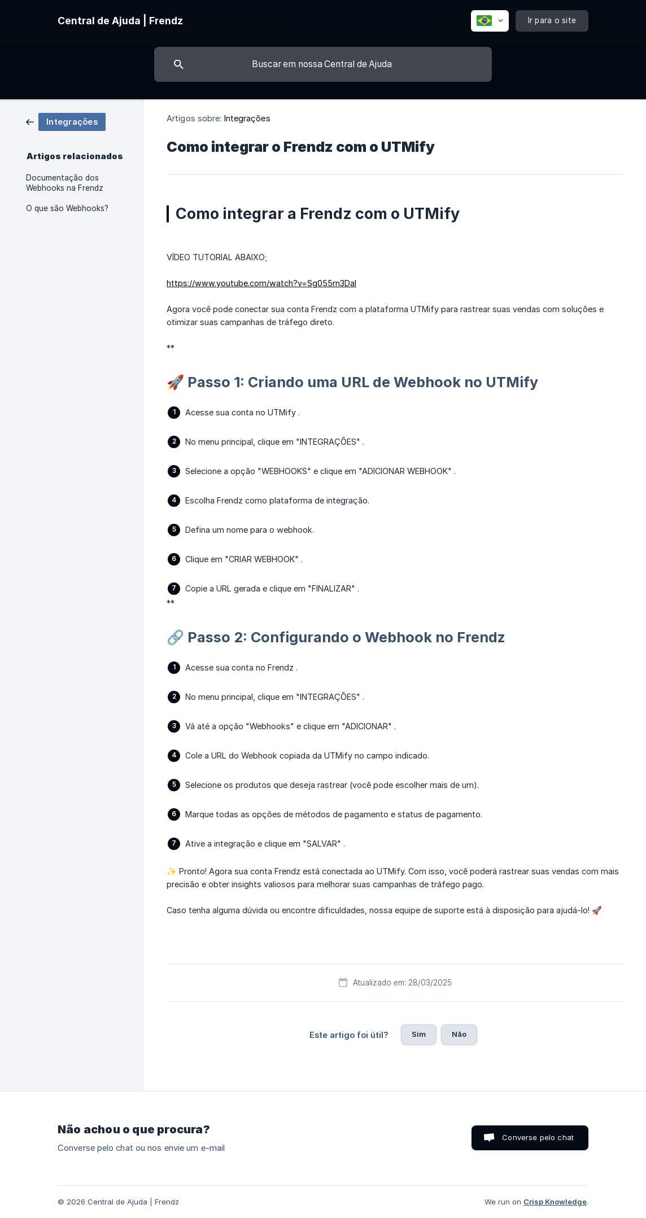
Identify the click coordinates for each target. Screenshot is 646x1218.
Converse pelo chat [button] (538, 1137)
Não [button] (459, 1034)
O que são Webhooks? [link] (67, 208)
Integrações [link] (247, 118)
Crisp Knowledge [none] (555, 1201)
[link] (66, 121)
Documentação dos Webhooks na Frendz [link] (64, 182)
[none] (120, 21)
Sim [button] (419, 1034)
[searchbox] (323, 64)
